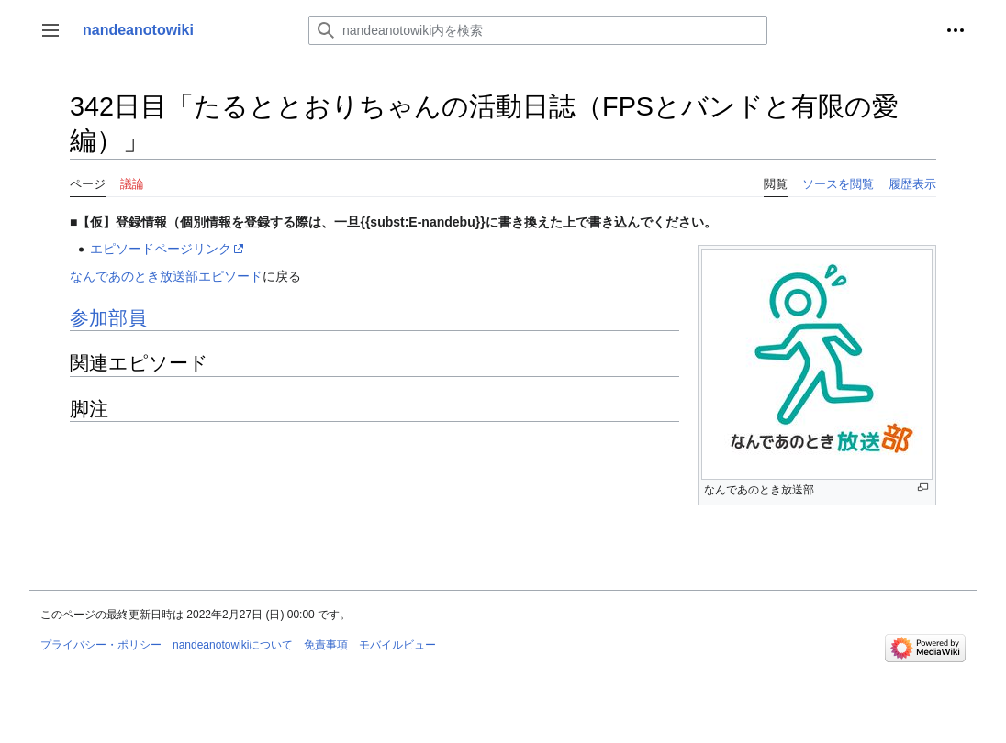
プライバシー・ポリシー (101, 644)
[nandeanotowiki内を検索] (537, 30)
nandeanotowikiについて (233, 644)
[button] (50, 30)
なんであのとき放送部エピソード (166, 276)
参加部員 (108, 317)
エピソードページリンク (160, 248)
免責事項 (326, 644)
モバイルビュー (397, 644)
